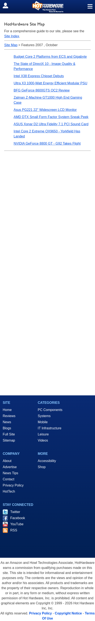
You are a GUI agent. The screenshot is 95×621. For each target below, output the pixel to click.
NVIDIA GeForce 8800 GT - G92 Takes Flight (47, 143)
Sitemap (9, 440)
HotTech (9, 491)
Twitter (15, 512)
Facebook (17, 518)
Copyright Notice (68, 613)
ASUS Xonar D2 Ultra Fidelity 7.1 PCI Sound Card (51, 124)
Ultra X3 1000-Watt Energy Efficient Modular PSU (50, 83)
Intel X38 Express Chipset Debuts (39, 76)
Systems (44, 416)
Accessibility (47, 461)
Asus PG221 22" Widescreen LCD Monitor (45, 110)
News (7, 422)
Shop (42, 467)
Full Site (9, 434)
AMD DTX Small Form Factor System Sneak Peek (51, 117)
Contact (8, 479)
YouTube (16, 524)
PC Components (50, 410)
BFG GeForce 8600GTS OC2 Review (42, 90)
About (7, 461)
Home (7, 410)
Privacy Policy (13, 485)
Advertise (10, 467)
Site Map (10, 45)
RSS (13, 530)
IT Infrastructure (49, 428)
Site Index (11, 36)
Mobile (43, 422)
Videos (43, 440)
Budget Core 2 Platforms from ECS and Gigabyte (50, 56)
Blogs (7, 428)
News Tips (10, 473)
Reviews (9, 416)
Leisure (43, 434)
